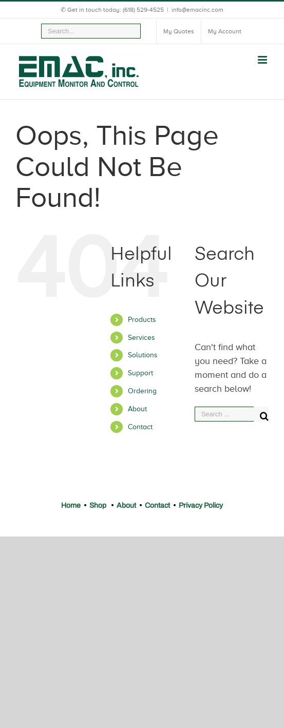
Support (140, 373)
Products (142, 319)
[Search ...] (224, 414)
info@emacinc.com (197, 9)
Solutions (143, 355)
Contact (140, 427)
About (137, 409)
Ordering (142, 391)
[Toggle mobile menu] (263, 59)
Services (141, 337)
